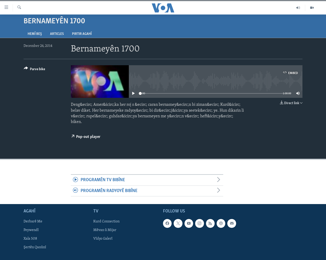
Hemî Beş (35, 34)
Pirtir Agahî (82, 34)
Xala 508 (30, 239)
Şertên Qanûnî (35, 247)
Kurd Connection (106, 221)
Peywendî (31, 230)
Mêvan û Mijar (104, 230)
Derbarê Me (33, 221)
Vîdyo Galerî (103, 239)
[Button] (34, 70)
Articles (57, 34)
